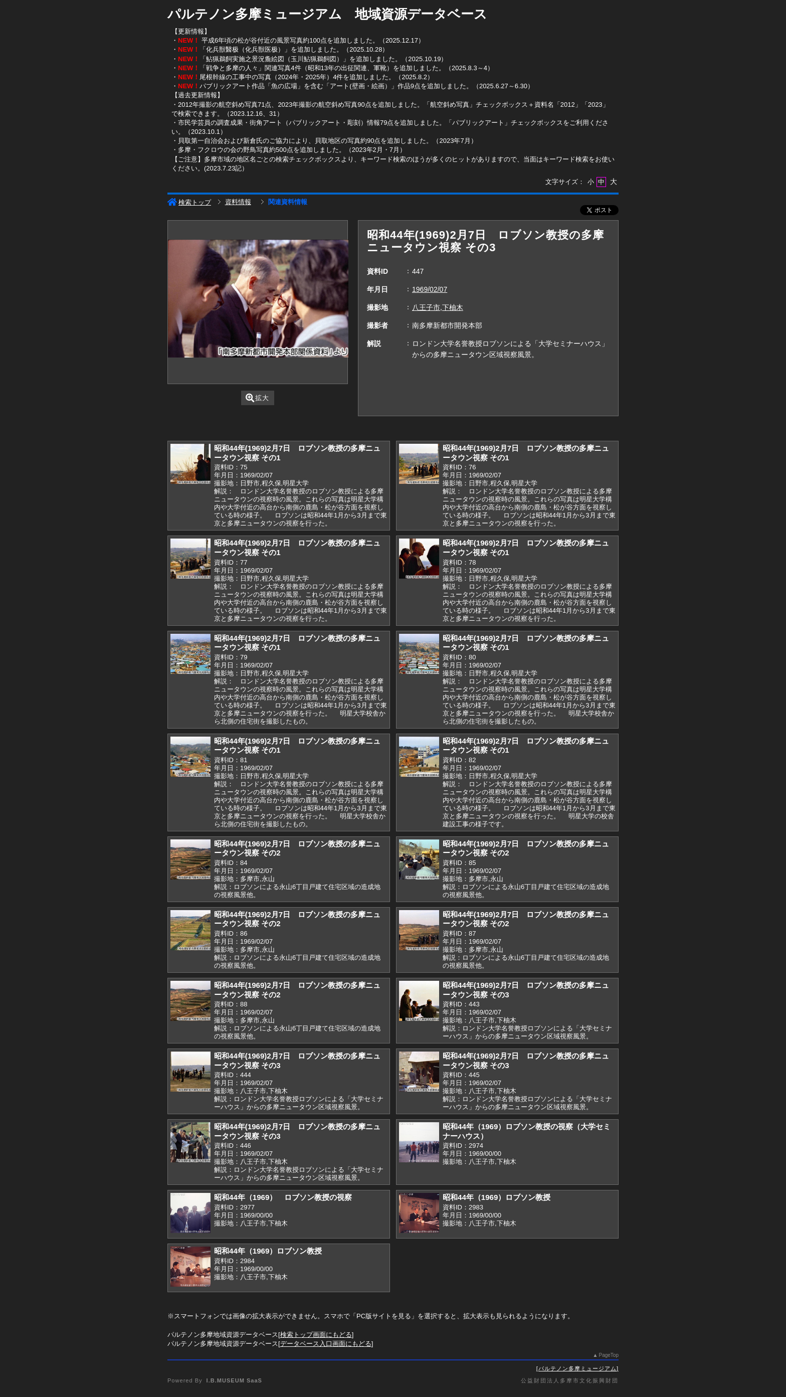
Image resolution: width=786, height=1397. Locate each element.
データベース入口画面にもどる (325, 1343)
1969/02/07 (429, 289)
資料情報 (238, 202)
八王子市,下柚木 (437, 307)
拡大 (257, 398)
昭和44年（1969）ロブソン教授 (496, 1197)
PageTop (609, 1355)
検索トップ (189, 202)
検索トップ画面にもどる (316, 1334)
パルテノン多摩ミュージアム (577, 1368)
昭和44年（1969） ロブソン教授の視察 (283, 1197)
